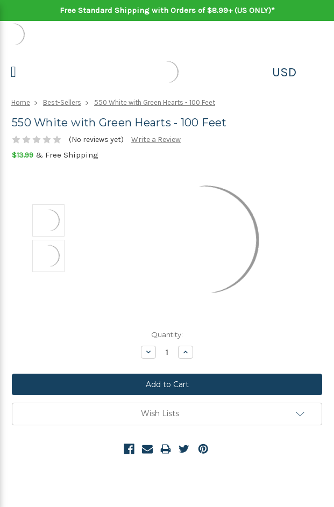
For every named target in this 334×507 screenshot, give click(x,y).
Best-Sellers (62, 102)
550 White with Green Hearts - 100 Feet (154, 102)
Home (20, 102)
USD (284, 72)
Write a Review (156, 139)
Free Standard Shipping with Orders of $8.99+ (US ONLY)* (167, 10)
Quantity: (167, 334)
